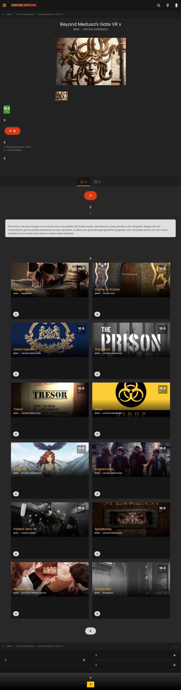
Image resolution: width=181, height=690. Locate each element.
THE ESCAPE (109, 293)
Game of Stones (107, 289)
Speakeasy (103, 529)
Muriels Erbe (22, 589)
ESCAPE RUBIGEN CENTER (33, 592)
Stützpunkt (103, 589)
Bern (9, 14)
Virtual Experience (25, 14)
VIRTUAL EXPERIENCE (95, 29)
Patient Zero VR (25, 529)
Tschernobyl (104, 469)
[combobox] (167, 5)
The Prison (102, 349)
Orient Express (24, 349)
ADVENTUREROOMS (112, 353)
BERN (76, 29)
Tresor (18, 409)
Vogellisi (19, 469)
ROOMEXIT (26, 293)
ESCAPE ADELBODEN (31, 473)
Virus (98, 409)
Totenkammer (24, 289)
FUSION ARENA (28, 533)
